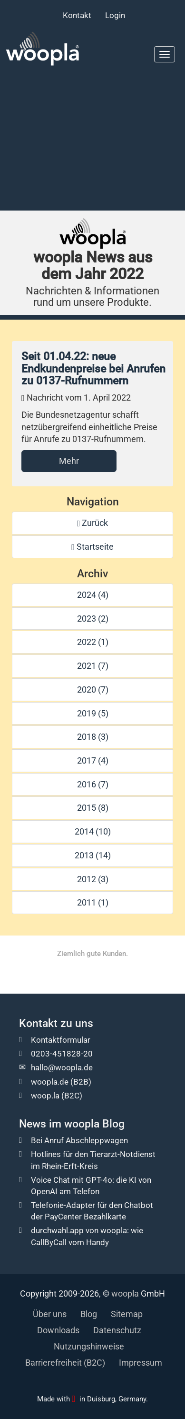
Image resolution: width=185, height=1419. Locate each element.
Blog (88, 1314)
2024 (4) (92, 595)
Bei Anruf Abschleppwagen (79, 1140)
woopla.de (49, 1082)
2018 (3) (92, 737)
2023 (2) (92, 619)
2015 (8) (92, 808)
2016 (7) (92, 784)
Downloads (58, 1330)
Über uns (50, 1314)
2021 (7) (92, 666)
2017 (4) (92, 760)
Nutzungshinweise (89, 1346)
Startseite (92, 547)
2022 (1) (92, 642)
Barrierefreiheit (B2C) (65, 1363)
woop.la (45, 1095)
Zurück (92, 523)
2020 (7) (92, 689)
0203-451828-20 (62, 1053)
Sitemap (127, 1314)
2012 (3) (92, 879)
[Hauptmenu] (164, 54)
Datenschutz (117, 1330)
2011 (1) (92, 902)
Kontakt (77, 15)
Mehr (69, 461)
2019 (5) (92, 713)
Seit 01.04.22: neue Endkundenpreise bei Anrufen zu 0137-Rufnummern (93, 368)
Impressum (140, 1363)
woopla (125, 1293)
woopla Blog (94, 1123)
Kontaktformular (60, 1040)
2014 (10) (93, 831)
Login (115, 15)
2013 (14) (93, 855)
